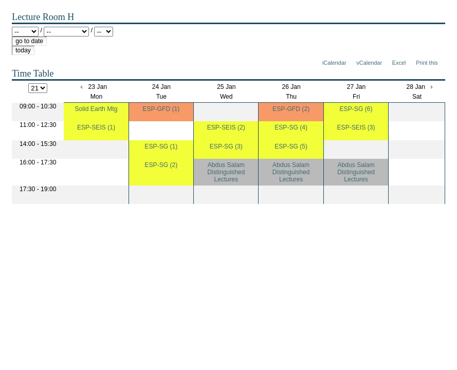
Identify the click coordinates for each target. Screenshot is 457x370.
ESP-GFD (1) (160, 109)
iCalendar (334, 63)
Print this (426, 63)
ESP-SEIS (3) (356, 127)
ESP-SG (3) (226, 146)
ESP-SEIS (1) (96, 127)
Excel (399, 63)
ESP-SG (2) (160, 165)
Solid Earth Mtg (96, 109)
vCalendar (369, 63)
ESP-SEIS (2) (226, 127)
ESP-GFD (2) (290, 109)
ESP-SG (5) (291, 146)
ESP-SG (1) (160, 146)
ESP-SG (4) (291, 127)
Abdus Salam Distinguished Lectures (226, 172)
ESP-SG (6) (356, 109)
